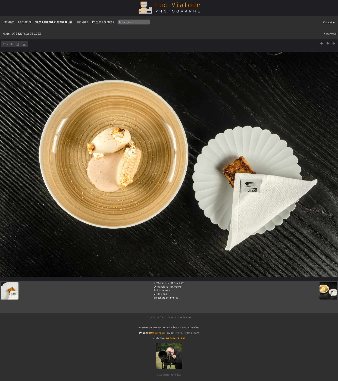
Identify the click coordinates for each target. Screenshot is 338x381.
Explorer (8, 22)
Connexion (329, 22)
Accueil (6, 33)
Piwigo (163, 317)
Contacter (24, 22)
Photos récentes (103, 22)
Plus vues (82, 22)
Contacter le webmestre (179, 317)
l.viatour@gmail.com (187, 333)
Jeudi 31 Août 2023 (174, 283)
